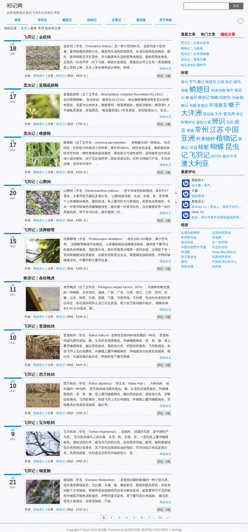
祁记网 (15, 6)
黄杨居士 (39, 75)
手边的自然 (220, 247)
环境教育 (218, 105)
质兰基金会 (189, 257)
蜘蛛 (214, 97)
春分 (184, 82)
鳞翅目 (199, 89)
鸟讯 (229, 122)
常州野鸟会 (189, 237)
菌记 (200, 82)
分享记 (116, 20)
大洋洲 (191, 113)
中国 (232, 129)
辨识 (218, 121)
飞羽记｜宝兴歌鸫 (38, 423)
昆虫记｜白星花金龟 (195, 43)
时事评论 (188, 122)
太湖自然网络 (190, 232)
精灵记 (67, 20)
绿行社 (216, 156)
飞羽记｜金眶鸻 (37, 37)
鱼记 (228, 82)
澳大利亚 (195, 163)
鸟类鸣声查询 (221, 257)
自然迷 (216, 266)
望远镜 (208, 114)
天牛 (218, 114)
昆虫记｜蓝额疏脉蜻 (40, 85)
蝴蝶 (217, 146)
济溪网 (216, 237)
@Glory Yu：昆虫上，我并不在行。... (218, 206)
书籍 (192, 106)
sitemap (176, 530)
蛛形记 (204, 97)
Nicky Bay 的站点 (224, 252)
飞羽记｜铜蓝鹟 (37, 471)
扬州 (193, 98)
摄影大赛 (203, 122)
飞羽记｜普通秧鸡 (38, 326)
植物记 (226, 138)
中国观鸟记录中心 (224, 261)
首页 (17, 20)
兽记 (239, 114)
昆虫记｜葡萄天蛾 (193, 59)
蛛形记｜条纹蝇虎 (38, 278)
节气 (192, 82)
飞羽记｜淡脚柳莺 (38, 230)
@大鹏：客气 (201, 185)
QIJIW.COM (132, 530)
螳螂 (190, 131)
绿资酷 (185, 252)
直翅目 (202, 106)
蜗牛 (230, 90)
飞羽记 (199, 155)
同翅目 (225, 97)
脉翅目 (210, 82)
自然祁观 (187, 266)
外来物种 (205, 138)
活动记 (91, 20)
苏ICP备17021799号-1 (155, 530)
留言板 (141, 20)
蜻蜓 (203, 147)
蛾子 (234, 104)
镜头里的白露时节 (193, 65)
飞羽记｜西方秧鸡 (38, 374)
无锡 (235, 98)
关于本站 (165, 20)
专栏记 (42, 20)
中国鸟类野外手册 (193, 247)
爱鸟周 (229, 114)
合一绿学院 (220, 242)
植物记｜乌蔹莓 (192, 48)
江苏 (217, 129)
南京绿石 (187, 242)
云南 (221, 82)
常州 (202, 129)
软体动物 (218, 90)
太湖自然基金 (221, 232)
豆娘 (193, 148)
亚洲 (188, 138)
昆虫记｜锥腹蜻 (37, 133)
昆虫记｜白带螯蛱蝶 (195, 54)
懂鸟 (184, 261)
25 (160, 517)
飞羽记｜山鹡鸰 (37, 182)
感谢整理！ (199, 196)
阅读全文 (165, 68)
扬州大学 (230, 156)
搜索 (236, 6)
